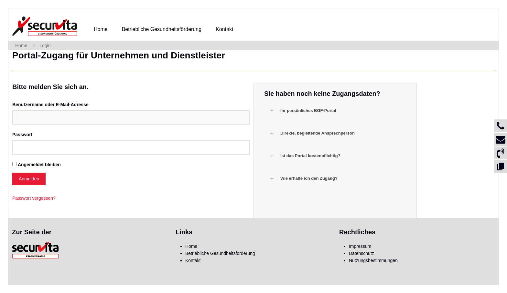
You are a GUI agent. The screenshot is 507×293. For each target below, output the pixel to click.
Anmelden (29, 178)
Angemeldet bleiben (39, 164)
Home (21, 45)
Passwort (22, 134)
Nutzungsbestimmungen (373, 260)
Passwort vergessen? (34, 198)
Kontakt (192, 260)
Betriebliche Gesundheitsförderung (220, 253)
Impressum (360, 246)
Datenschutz (361, 253)
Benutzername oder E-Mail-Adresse (50, 104)
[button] (338, 111)
